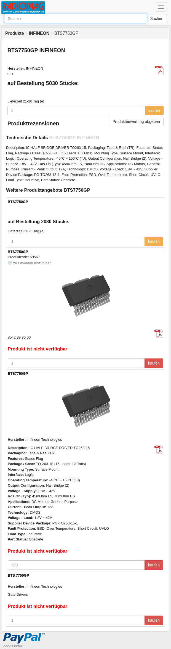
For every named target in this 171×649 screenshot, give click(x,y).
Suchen (156, 18)
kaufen (154, 110)
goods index (13, 646)
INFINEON (34, 68)
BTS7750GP (18, 202)
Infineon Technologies (45, 439)
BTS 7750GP (18, 575)
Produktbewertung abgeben (136, 121)
